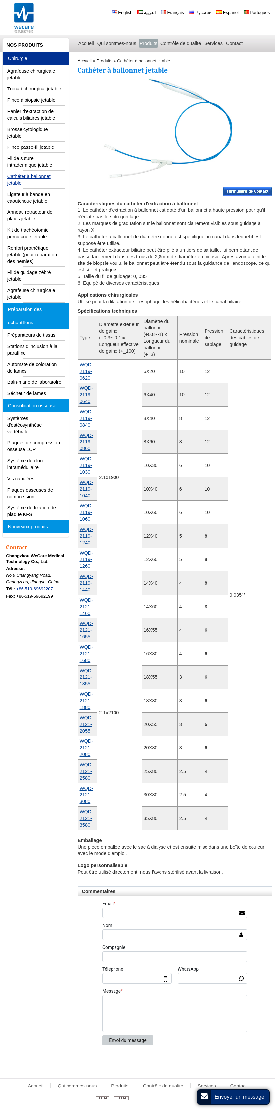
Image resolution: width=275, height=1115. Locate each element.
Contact (16, 547)
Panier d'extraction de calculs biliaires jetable (31, 115)
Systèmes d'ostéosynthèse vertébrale (24, 425)
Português (257, 12)
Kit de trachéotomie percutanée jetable (28, 233)
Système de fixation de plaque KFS (31, 511)
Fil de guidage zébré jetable (29, 276)
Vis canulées (20, 478)
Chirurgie (17, 58)
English (122, 12)
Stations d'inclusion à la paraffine (32, 350)
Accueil (35, 1085)
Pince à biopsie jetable (31, 100)
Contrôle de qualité (163, 1085)
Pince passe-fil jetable (30, 147)
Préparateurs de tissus (31, 335)
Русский (200, 12)
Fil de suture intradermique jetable (29, 162)
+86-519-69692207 (34, 588)
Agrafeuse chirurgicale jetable (31, 74)
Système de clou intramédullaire (25, 464)
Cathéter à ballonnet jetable (29, 180)
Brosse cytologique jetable (27, 133)
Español (227, 12)
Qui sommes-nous (77, 1085)
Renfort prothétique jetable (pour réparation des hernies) (32, 254)
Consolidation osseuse (32, 405)
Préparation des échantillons (25, 316)
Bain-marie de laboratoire (34, 382)
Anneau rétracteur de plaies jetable (30, 215)
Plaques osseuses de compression (30, 493)
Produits (119, 1085)
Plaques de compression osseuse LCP (33, 446)
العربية (146, 12)
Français (172, 12)
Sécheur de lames (26, 393)
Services (207, 1085)
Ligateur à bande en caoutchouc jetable (28, 198)
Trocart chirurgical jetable (34, 88)
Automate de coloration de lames (32, 368)
